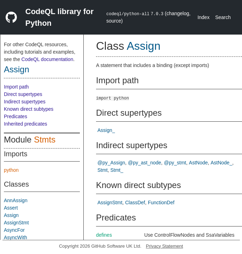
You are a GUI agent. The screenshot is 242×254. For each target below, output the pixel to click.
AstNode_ (221, 162)
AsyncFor (14, 230)
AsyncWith (15, 237)
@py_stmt (175, 162)
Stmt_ (116, 170)
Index (203, 17)
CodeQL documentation (47, 59)
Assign (16, 69)
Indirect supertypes (24, 101)
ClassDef (135, 202)
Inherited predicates (25, 124)
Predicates (15, 116)
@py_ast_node (144, 162)
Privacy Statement (164, 246)
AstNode (198, 162)
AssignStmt (16, 222)
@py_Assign (111, 162)
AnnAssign (15, 200)
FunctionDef (161, 202)
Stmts (44, 139)
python (11, 170)
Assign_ (106, 130)
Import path (16, 87)
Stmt (102, 170)
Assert (11, 208)
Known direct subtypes (28, 109)
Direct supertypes (23, 94)
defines (104, 235)
